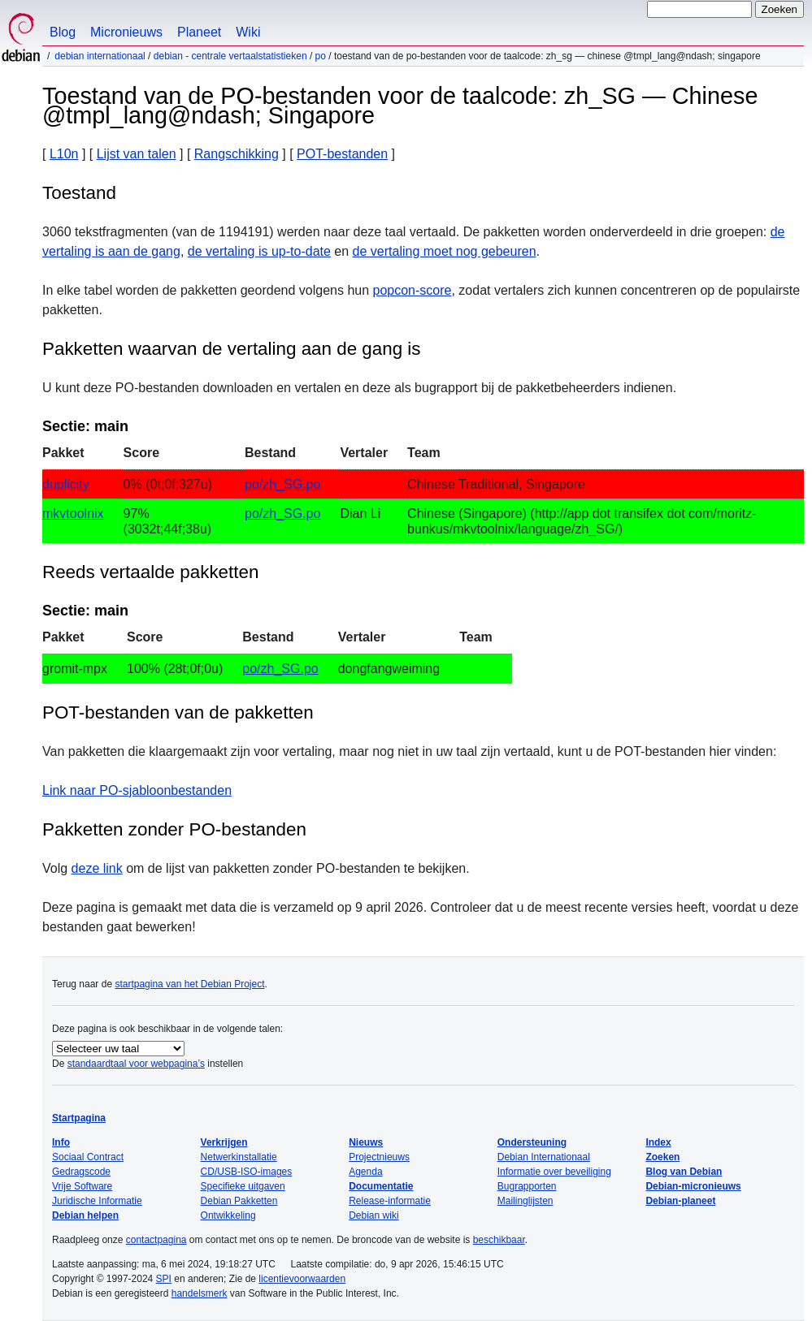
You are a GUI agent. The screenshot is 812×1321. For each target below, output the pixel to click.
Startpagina (79, 1118)
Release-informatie (390, 1201)
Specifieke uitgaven (243, 1186)
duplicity (65, 484)
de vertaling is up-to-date (259, 251)
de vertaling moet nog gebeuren (444, 251)
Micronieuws (126, 32)
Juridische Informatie (97, 1201)
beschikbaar (499, 1239)
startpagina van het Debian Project (189, 984)
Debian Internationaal (99, 56)
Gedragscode (81, 1171)
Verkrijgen (224, 1142)
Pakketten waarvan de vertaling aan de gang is (231, 349)
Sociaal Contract (88, 1157)
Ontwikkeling (228, 1215)
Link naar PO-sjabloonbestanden (137, 790)
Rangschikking (236, 154)
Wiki (248, 32)
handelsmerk (200, 1293)
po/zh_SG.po (282, 484)
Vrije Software (82, 1186)
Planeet (199, 32)
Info (61, 1142)
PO (320, 56)
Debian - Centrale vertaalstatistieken (230, 56)
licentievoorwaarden (301, 1278)
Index (658, 1142)
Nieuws (366, 1142)
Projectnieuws (379, 1157)
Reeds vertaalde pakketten (150, 572)
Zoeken (662, 1157)
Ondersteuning (532, 1142)
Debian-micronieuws (692, 1186)
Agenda (365, 1171)
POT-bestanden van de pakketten (178, 712)
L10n (64, 154)
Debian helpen (85, 1215)
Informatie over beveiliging (554, 1171)
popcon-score (412, 290)
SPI (164, 1278)
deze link (97, 868)
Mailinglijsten (525, 1201)
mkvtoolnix (73, 513)
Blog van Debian (683, 1171)
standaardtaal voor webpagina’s (136, 1063)
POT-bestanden (342, 154)
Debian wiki (373, 1215)
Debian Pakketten (239, 1201)
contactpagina (156, 1239)
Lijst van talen (136, 154)
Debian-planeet (680, 1201)
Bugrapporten (527, 1186)
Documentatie (381, 1186)
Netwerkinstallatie (239, 1157)
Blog (63, 32)
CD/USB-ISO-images (247, 1171)
